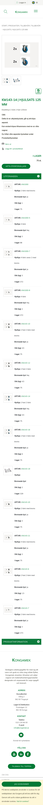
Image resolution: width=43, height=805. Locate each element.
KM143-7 (25, 608)
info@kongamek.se (21, 728)
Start (5, 26)
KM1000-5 (26, 218)
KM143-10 (26, 324)
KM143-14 (26, 396)
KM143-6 (25, 569)
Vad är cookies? (23, 801)
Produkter (13, 26)
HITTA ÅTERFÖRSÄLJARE (16, 166)
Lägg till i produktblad (14, 149)
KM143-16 (26, 430)
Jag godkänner (21, 784)
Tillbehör (25, 26)
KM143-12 (26, 363)
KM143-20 (26, 502)
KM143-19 (26, 469)
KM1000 (25, 184)
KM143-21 (26, 536)
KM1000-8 (26, 290)
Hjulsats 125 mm (20, 29)
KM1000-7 (26, 251)
